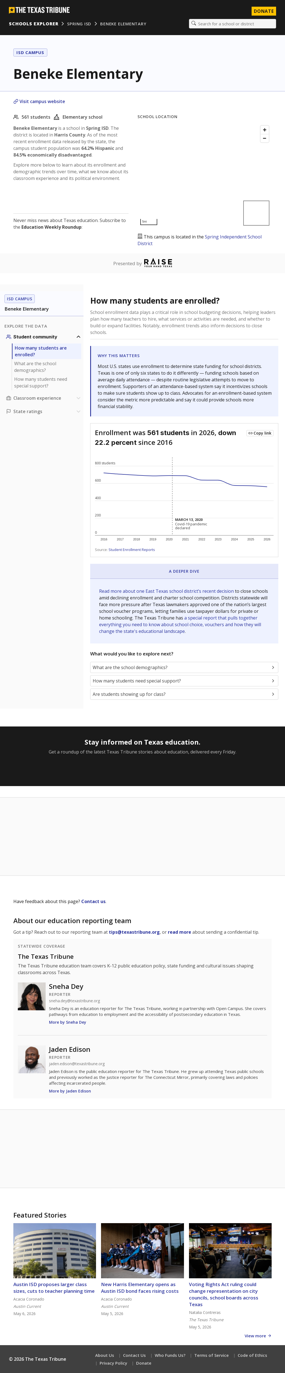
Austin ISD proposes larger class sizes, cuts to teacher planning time (54, 1287)
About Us (104, 1355)
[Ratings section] (43, 411)
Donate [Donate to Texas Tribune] (264, 11)
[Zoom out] (265, 138)
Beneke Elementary (123, 23)
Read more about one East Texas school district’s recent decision (167, 591)
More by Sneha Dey (67, 1022)
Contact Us (134, 1355)
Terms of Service (211, 1355)
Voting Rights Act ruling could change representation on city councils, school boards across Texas (223, 1294)
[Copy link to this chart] (260, 433)
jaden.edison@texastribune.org (77, 1063)
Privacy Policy (113, 1363)
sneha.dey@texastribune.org (74, 1000)
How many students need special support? (40, 382)
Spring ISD (79, 23)
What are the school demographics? (35, 366)
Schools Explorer (33, 24)
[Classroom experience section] (43, 398)
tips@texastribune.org (134, 932)
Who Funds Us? (170, 1355)
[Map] (204, 175)
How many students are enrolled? (41, 351)
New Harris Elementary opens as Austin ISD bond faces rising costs (140, 1287)
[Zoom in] (265, 130)
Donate (143, 1363)
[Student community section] (43, 336)
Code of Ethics (252, 1355)
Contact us (93, 901)
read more (179, 932)
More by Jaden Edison (70, 1091)
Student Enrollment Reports (132, 549)
